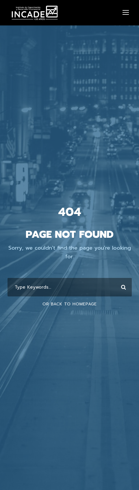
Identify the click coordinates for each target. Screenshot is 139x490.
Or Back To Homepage (69, 304)
